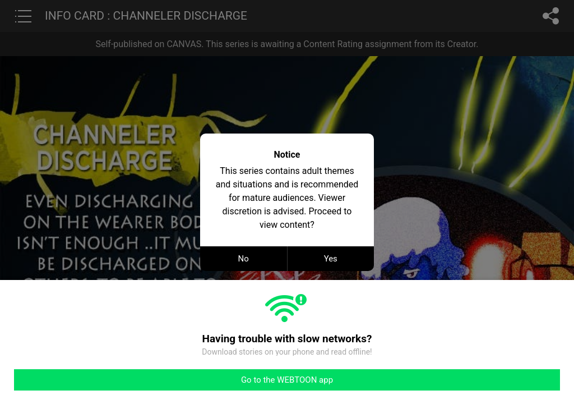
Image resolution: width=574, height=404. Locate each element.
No (243, 259)
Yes (330, 259)
